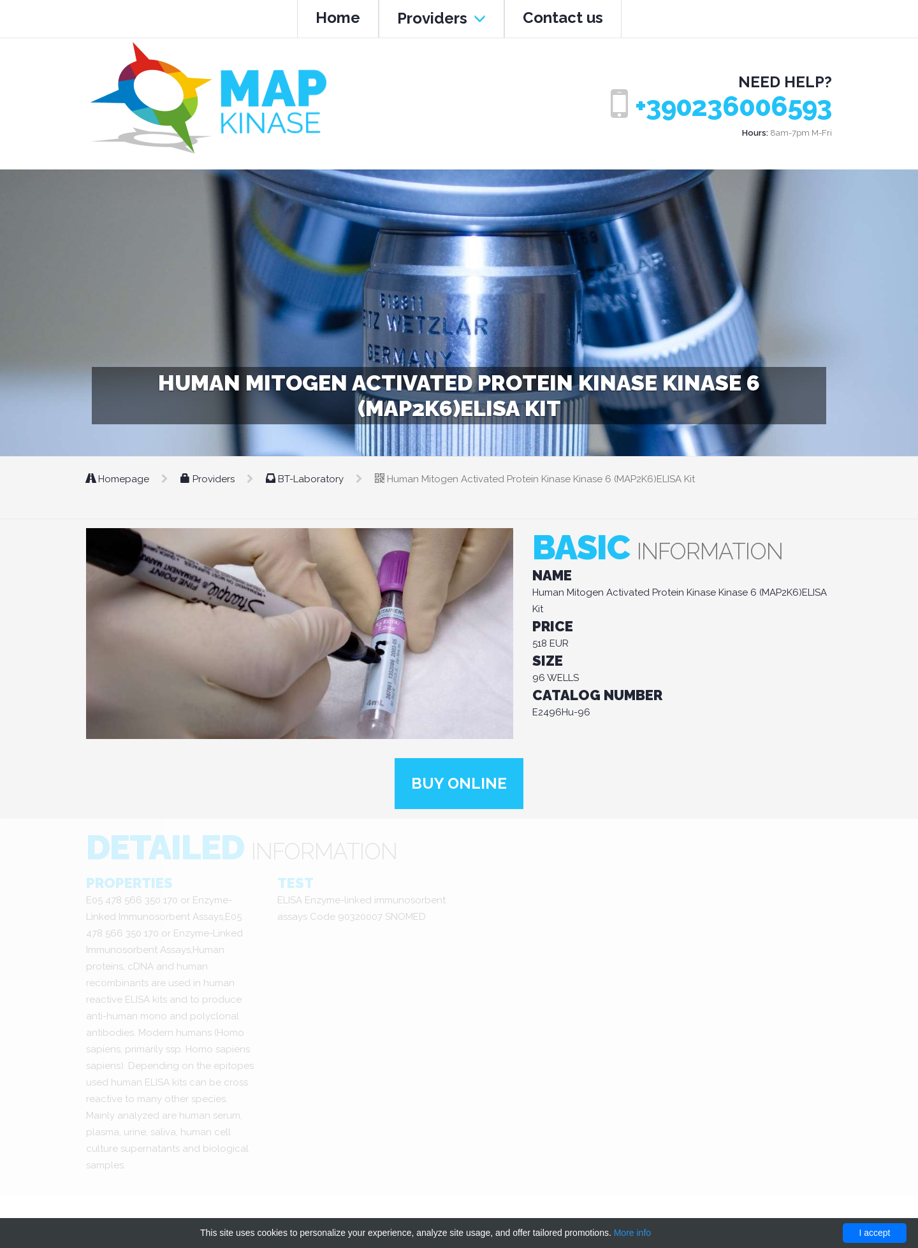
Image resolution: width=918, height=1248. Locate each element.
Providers (441, 18)
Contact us (563, 17)
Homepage (119, 479)
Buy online (459, 783)
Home (338, 17)
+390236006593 (733, 106)
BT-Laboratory (306, 479)
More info (632, 1233)
